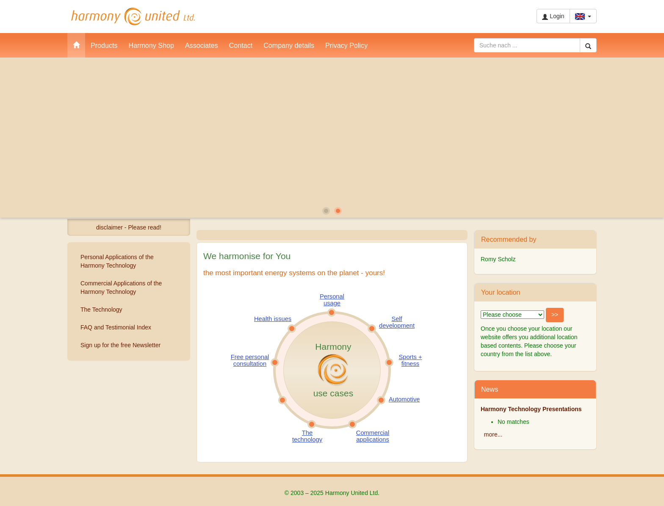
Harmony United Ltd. (133, 16)
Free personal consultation (250, 360)
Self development (397, 322)
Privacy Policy (346, 45)
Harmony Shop (151, 45)
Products (104, 45)
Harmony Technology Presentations (531, 409)
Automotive (404, 399)
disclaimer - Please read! (128, 227)
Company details (288, 45)
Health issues (272, 318)
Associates (201, 45)
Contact (240, 45)
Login (553, 16)
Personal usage (332, 300)
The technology (307, 436)
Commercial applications (372, 436)
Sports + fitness (410, 360)
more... (493, 434)
